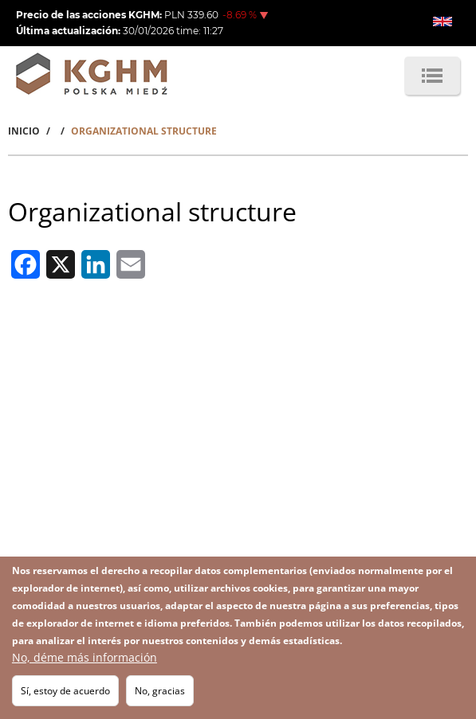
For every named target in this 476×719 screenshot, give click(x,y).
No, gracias (160, 694)
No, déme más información (84, 660)
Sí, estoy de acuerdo (65, 694)
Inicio (24, 131)
